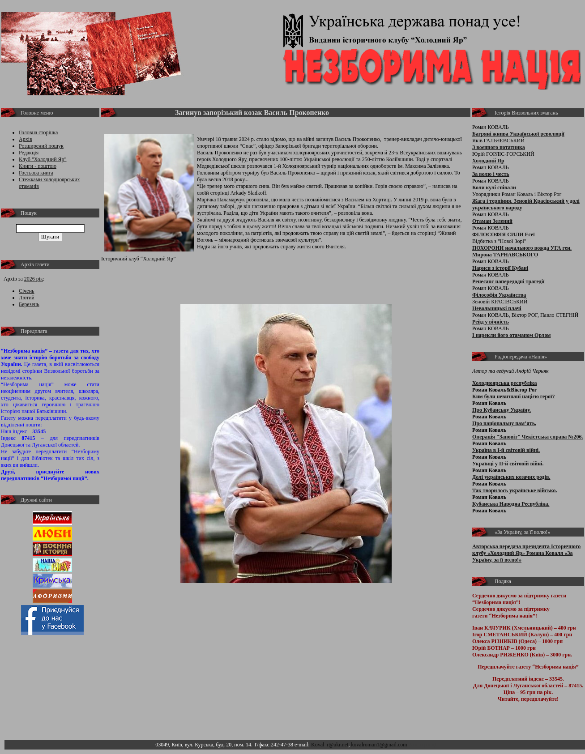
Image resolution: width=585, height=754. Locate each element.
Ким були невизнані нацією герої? (513, 396)
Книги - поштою (37, 166)
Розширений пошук (41, 146)
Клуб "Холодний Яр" (43, 159)
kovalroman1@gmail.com (379, 744)
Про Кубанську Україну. (501, 410)
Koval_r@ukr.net (329, 744)
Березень (29, 304)
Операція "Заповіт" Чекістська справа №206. (527, 437)
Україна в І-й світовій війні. (506, 450)
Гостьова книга (36, 173)
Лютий (26, 297)
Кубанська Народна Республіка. (510, 504)
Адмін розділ (424, 744)
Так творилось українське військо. (514, 490)
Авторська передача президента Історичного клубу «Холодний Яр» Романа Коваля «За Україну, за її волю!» (526, 553)
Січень (26, 291)
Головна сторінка (38, 132)
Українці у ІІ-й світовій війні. (507, 463)
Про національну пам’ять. (504, 423)
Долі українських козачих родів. (511, 477)
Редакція (28, 152)
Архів (25, 139)
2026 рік (33, 279)
